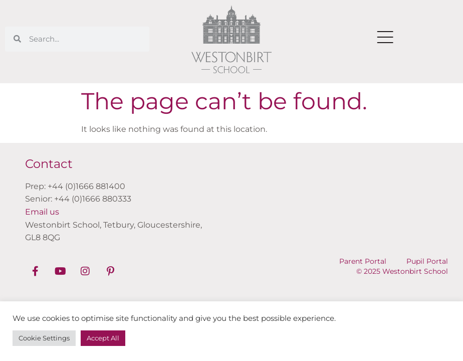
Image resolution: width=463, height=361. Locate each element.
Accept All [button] (103, 338)
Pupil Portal (427, 261)
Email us (42, 212)
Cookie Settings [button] (44, 338)
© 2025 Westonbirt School (402, 271)
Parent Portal (362, 261)
